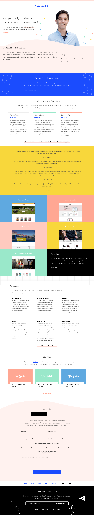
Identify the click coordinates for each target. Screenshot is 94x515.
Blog (54, 7)
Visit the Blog (69, 64)
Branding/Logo (51, 447)
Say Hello (55, 414)
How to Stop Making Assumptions (71, 385)
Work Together (73, 7)
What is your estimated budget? (47, 451)
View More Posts (47, 393)
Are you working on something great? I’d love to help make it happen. (47, 142)
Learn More (6, 32)
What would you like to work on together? (47, 443)
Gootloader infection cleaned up (18, 385)
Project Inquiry (39, 414)
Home (15, 7)
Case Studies (54, 267)
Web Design (25, 447)
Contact (61, 7)
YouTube (35, 362)
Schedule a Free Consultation (47, 346)
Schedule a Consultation (46, 63)
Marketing (63, 447)
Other (71, 447)
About (22, 7)
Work (29, 7)
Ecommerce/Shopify (37, 447)
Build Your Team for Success (45, 385)
